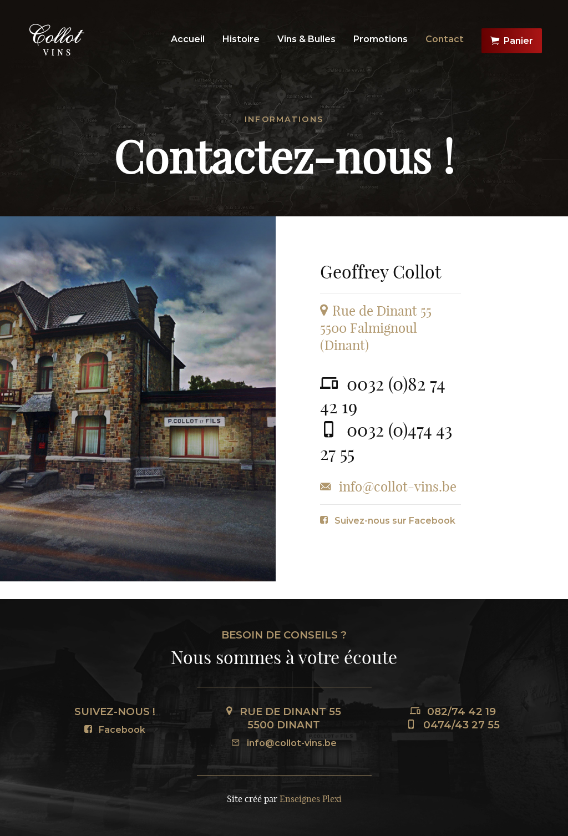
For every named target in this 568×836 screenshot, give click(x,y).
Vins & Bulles (306, 39)
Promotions (380, 39)
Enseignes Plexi (311, 798)
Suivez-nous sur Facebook (387, 520)
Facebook (114, 729)
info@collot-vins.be (284, 743)
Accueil (188, 39)
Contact (444, 39)
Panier (511, 41)
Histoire (241, 39)
